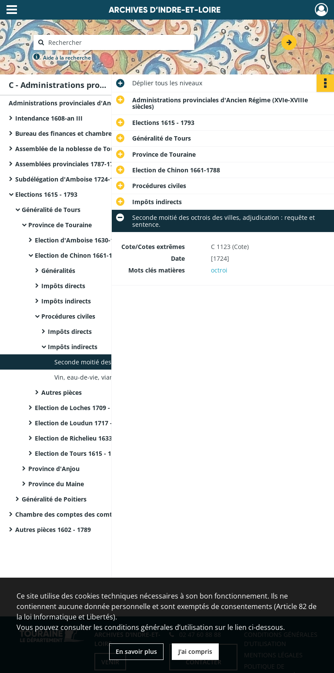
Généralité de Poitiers (54, 499)
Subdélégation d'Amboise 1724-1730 (69, 179)
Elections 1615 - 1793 (46, 194)
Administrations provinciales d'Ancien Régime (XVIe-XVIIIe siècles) (96, 103)
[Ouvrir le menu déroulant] (12, 10)
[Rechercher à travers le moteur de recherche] (118, 42)
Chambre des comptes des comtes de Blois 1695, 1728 (96, 514)
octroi (219, 270)
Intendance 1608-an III (49, 118)
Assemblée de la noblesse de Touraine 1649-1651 (88, 149)
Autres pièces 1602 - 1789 (53, 529)
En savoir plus (136, 651)
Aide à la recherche (67, 57)
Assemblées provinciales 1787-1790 (67, 164)
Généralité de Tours (51, 209)
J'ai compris (195, 651)
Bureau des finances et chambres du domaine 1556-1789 (99, 133)
